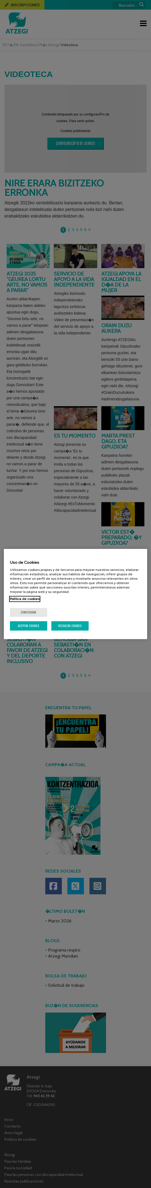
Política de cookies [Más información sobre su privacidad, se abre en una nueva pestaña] (24, 599)
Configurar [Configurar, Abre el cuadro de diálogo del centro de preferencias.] (28, 612)
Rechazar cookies (70, 626)
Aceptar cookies (28, 626)
